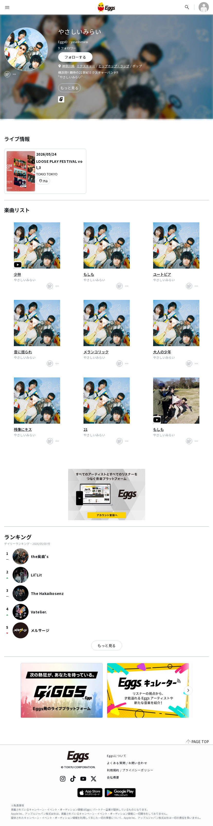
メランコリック (96, 351)
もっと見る (69, 87)
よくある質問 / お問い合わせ (127, 763)
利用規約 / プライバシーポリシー (130, 770)
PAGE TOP (197, 741)
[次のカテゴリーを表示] (188, 690)
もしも (89, 274)
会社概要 (113, 777)
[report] (14, 74)
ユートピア (162, 274)
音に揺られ (23, 351)
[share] (7, 74)
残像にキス (23, 429)
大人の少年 (162, 351)
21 (86, 429)
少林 (17, 274)
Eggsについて (116, 756)
